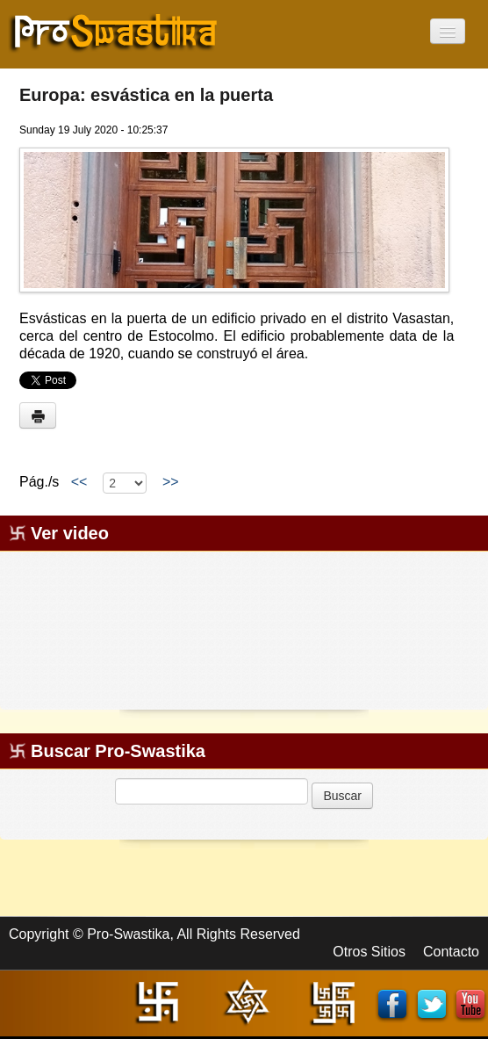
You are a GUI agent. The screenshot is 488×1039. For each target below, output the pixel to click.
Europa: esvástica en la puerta (146, 95)
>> (170, 481)
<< (79, 481)
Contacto (451, 951)
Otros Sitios (369, 951)
